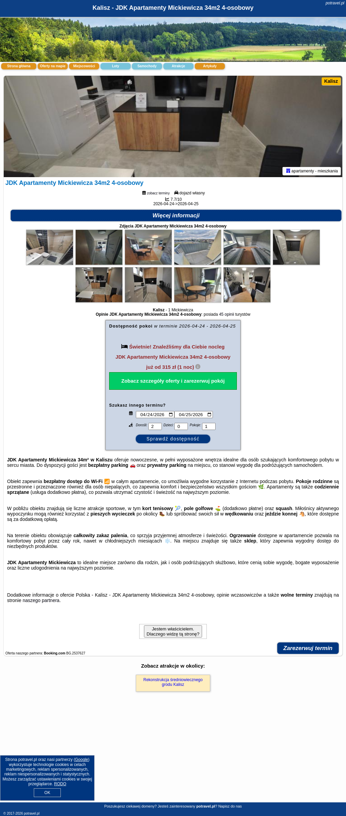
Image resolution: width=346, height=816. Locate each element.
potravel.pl (335, 3)
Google (81, 759)
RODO (60, 784)
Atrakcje (178, 66)
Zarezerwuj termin (308, 648)
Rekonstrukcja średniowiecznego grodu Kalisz (172, 682)
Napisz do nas (230, 806)
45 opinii (226, 314)
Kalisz (331, 81)
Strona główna (18, 66)
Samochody (147, 66)
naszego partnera (41, 600)
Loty (115, 66)
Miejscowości (84, 66)
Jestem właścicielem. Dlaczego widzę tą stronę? (173, 631)
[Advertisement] (173, 754)
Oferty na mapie (53, 66)
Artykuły (210, 66)
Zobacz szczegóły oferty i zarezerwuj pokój (173, 381)
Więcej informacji (176, 215)
